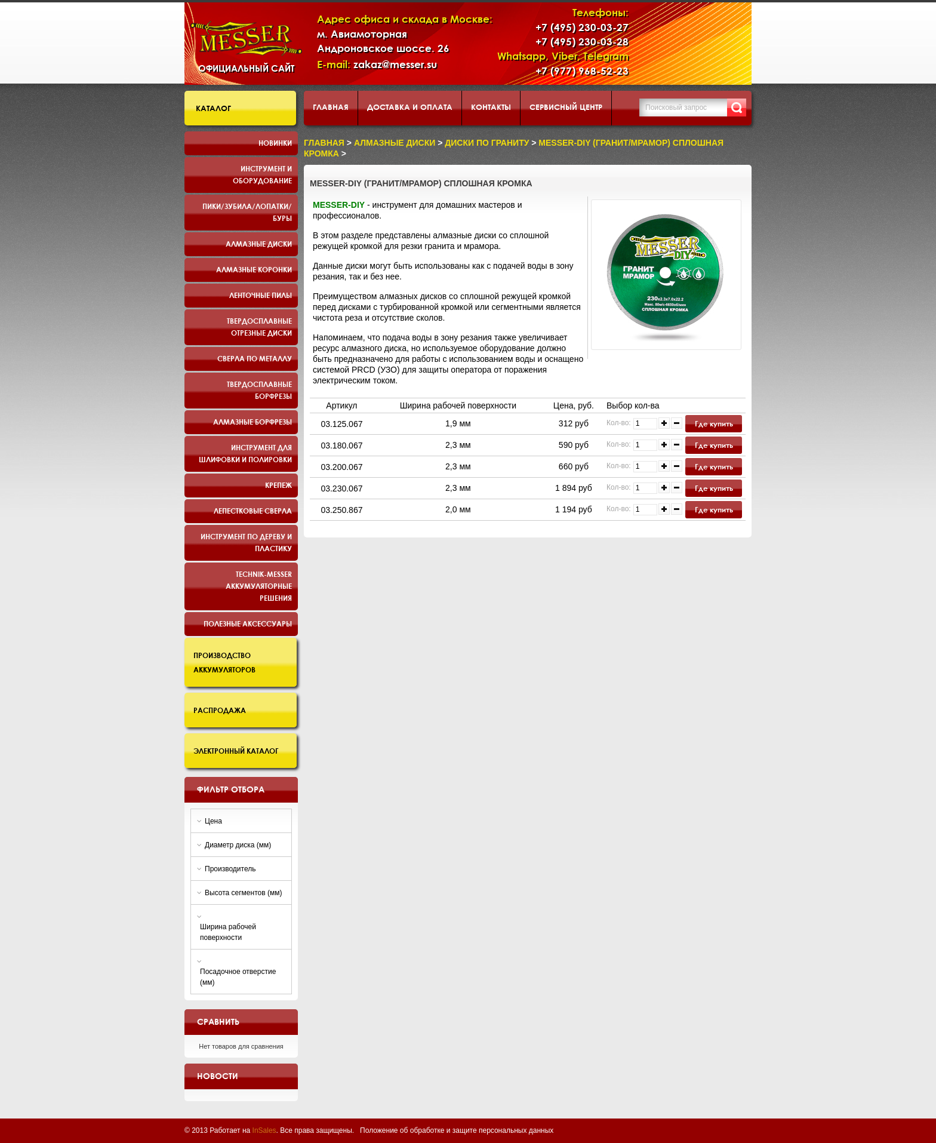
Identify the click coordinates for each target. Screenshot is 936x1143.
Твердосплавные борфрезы (259, 390)
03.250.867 (341, 510)
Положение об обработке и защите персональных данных (456, 1130)
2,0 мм (458, 509)
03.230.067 (341, 488)
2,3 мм (458, 445)
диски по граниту (487, 143)
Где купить (714, 423)
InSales (264, 1130)
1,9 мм (458, 423)
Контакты (491, 107)
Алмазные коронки (254, 269)
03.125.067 (341, 424)
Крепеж (278, 485)
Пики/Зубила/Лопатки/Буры (247, 212)
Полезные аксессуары (248, 623)
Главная (331, 107)
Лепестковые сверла (253, 510)
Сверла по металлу (254, 358)
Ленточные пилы (260, 295)
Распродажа (219, 710)
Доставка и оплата (409, 107)
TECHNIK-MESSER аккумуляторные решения (259, 586)
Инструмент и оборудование (262, 174)
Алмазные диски (259, 243)
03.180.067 (341, 445)
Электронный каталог (236, 750)
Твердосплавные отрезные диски (259, 326)
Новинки (275, 143)
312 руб (574, 423)
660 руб (574, 466)
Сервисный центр (565, 107)
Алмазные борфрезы (252, 421)
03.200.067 (341, 467)
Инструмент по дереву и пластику (246, 542)
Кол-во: (618, 423)
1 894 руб (573, 488)
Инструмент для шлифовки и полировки (245, 453)
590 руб (574, 445)
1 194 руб (573, 509)
